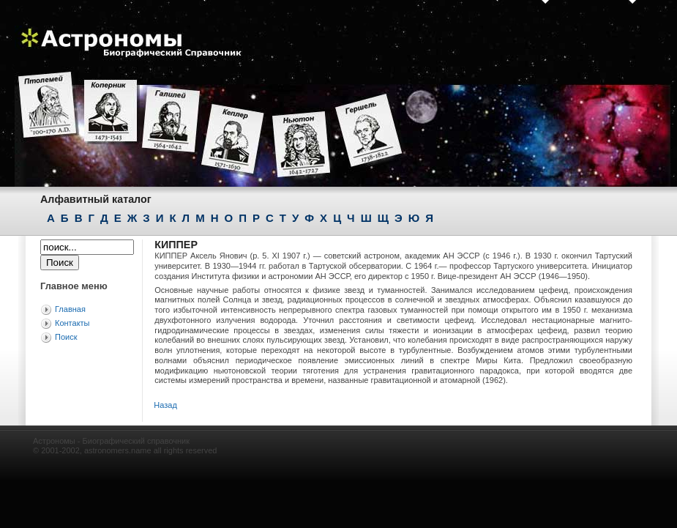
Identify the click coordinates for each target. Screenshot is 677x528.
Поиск (66, 336)
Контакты (72, 323)
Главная (70, 309)
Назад (165, 405)
